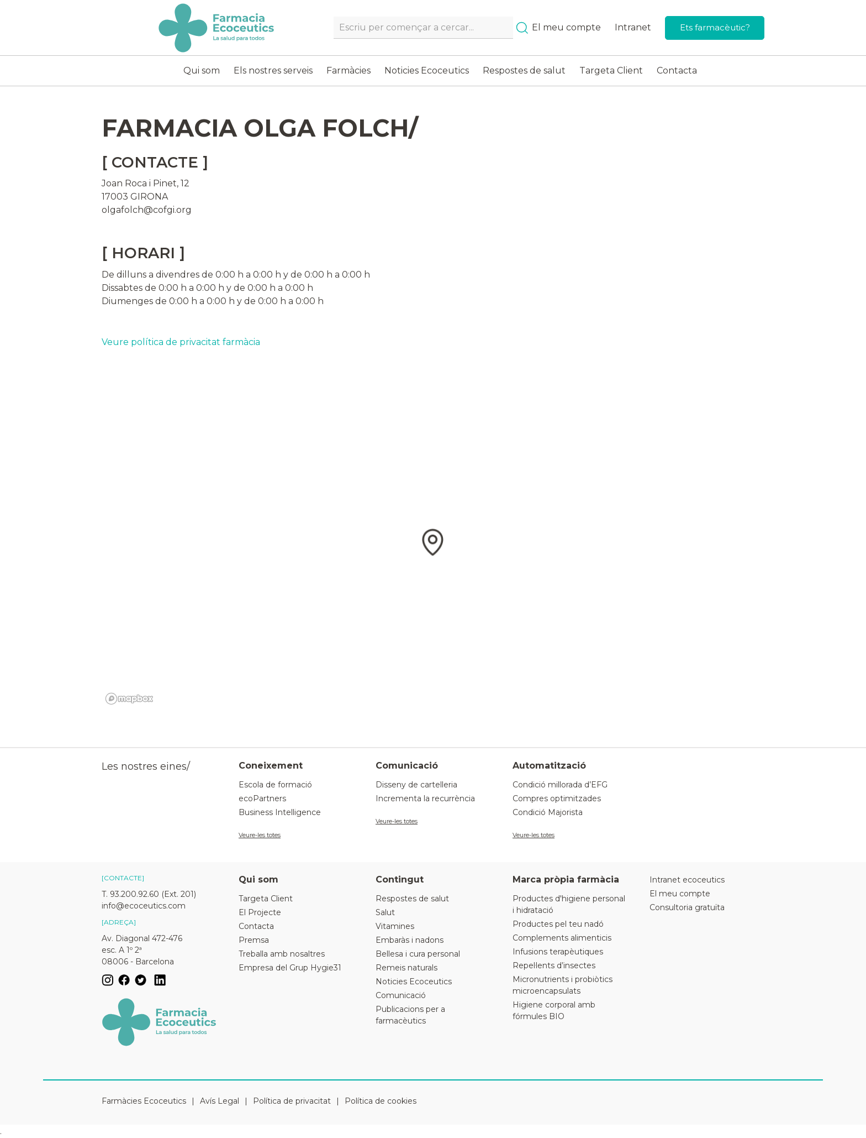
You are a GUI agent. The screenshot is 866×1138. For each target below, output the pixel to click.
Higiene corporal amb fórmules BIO (554, 1010)
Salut (385, 912)
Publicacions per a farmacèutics (410, 1015)
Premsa (254, 940)
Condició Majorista (548, 812)
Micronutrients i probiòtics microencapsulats (562, 985)
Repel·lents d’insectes (554, 965)
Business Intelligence (280, 812)
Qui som (201, 70)
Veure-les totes (260, 835)
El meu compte (566, 27)
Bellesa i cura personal (418, 954)
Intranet (633, 27)
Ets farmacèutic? (715, 27)
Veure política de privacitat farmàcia (181, 342)
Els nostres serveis (273, 70)
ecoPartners (262, 798)
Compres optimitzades (557, 798)
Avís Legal (219, 1101)
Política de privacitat (292, 1101)
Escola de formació (275, 785)
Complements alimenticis (562, 938)
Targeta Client (611, 70)
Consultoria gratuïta (687, 907)
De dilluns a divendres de (157, 274)
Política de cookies (380, 1101)
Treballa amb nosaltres (282, 954)
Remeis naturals (406, 968)
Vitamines (395, 926)
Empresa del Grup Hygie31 (290, 968)
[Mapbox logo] (129, 698)
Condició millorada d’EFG (560, 785)
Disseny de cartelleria (416, 785)
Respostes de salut (524, 70)
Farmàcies (348, 70)
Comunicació (401, 995)
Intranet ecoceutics (687, 880)
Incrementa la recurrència (425, 798)
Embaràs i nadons (409, 940)
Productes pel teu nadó (558, 924)
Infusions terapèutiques (558, 952)
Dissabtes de (129, 288)
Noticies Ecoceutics (426, 70)
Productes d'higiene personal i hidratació (569, 904)
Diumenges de (134, 301)
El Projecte (260, 912)
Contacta (677, 70)
